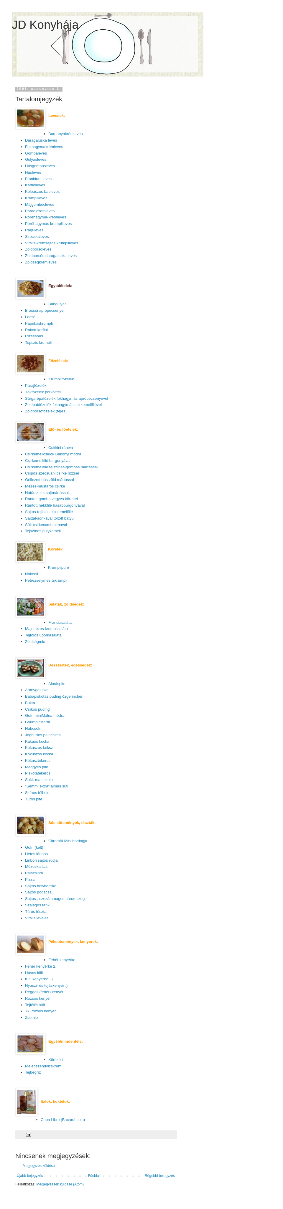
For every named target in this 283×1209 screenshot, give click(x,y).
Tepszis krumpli (38, 342)
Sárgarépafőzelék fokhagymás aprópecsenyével (66, 398)
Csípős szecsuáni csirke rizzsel (52, 473)
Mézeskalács (36, 866)
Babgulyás (57, 304)
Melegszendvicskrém (43, 1066)
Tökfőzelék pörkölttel (43, 392)
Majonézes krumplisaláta (46, 628)
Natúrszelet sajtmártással (47, 492)
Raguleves (34, 230)
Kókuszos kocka (39, 754)
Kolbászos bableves (42, 191)
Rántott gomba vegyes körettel (51, 499)
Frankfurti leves (38, 179)
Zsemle (31, 1017)
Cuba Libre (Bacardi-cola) (63, 1119)
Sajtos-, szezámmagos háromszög (55, 898)
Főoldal (94, 1176)
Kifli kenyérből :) (39, 979)
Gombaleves (36, 153)
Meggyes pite (36, 767)
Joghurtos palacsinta (43, 735)
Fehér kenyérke (61, 960)
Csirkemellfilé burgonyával (47, 460)
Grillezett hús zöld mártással (49, 479)
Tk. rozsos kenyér (40, 1011)
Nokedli (31, 574)
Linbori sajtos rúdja (41, 860)
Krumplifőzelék (61, 379)
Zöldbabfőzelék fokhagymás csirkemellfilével (63, 404)
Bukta (30, 703)
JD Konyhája (45, 24)
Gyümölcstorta (37, 722)
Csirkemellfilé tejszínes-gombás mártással (61, 467)
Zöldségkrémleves (41, 262)
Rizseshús (34, 336)
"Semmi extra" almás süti (46, 786)
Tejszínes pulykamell (43, 531)
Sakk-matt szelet (39, 779)
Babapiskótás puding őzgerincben (54, 696)
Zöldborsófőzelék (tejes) (46, 411)
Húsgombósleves (40, 166)
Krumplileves (36, 198)
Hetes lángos (36, 854)
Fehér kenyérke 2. (40, 966)
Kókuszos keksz (39, 747)
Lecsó (30, 317)
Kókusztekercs (37, 760)
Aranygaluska (37, 690)
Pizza (29, 879)
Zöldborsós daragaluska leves (51, 255)
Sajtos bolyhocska (40, 886)
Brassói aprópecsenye (44, 310)
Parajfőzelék (36, 385)
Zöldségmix (35, 641)
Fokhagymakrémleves (44, 147)
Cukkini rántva (60, 447)
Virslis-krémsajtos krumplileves (51, 243)
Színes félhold (37, 792)
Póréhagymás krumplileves (48, 223)
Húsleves (33, 172)
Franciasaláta (60, 622)
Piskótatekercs (37, 773)
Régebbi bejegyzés (160, 1176)
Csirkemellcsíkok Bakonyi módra (53, 454)
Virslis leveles (37, 918)
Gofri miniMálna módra (44, 715)
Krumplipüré (58, 567)
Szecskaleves (37, 236)
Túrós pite (33, 799)
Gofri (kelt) (34, 847)
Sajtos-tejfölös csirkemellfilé (49, 512)
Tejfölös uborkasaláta (43, 635)
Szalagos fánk (37, 905)
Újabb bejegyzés (30, 1176)
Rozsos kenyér (38, 998)
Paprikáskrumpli (39, 323)
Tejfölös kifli (35, 1005)
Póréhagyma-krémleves (45, 217)
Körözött (55, 1059)
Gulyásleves (35, 159)
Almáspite (56, 683)
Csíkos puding (37, 709)
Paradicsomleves (40, 211)
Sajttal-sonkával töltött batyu (49, 518)
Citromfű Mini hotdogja (67, 841)
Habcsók (32, 728)
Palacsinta (34, 873)
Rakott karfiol (36, 330)
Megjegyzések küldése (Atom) (60, 1184)
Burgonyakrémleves (65, 134)
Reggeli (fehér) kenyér (44, 992)
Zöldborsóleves (38, 249)
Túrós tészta (36, 911)
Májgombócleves (39, 204)
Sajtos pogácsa (38, 892)
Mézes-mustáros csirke (45, 486)
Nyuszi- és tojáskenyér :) (46, 985)
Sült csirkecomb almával (46, 525)
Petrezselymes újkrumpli (46, 580)
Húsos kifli (34, 973)
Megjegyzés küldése (39, 1166)
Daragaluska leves (41, 140)
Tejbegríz (33, 1072)
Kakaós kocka (37, 741)
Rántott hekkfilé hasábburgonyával (55, 505)
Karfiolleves (35, 185)
